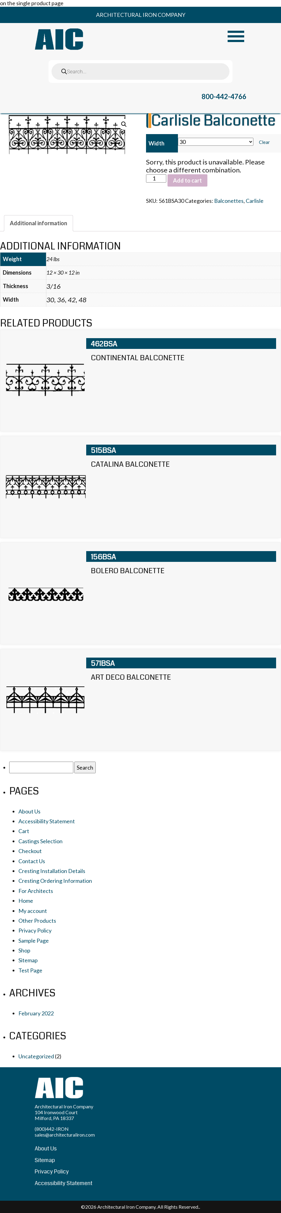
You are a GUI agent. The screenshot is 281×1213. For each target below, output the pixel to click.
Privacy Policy (35, 930)
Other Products (37, 920)
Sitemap (28, 960)
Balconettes (229, 200)
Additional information (38, 223)
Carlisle (255, 200)
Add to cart (187, 180)
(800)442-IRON (52, 1129)
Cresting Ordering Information (55, 880)
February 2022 (36, 1013)
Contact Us (31, 861)
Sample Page (33, 940)
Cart (23, 831)
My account (32, 910)
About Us (29, 811)
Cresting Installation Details (51, 870)
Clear (264, 142)
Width (156, 143)
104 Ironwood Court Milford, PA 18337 (56, 1115)
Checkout (30, 851)
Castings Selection (40, 841)
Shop (24, 950)
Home (25, 900)
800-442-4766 (224, 96)
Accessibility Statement (46, 821)
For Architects (35, 890)
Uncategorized (36, 1056)
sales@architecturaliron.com (65, 1135)
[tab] (38, 223)
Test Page (30, 970)
